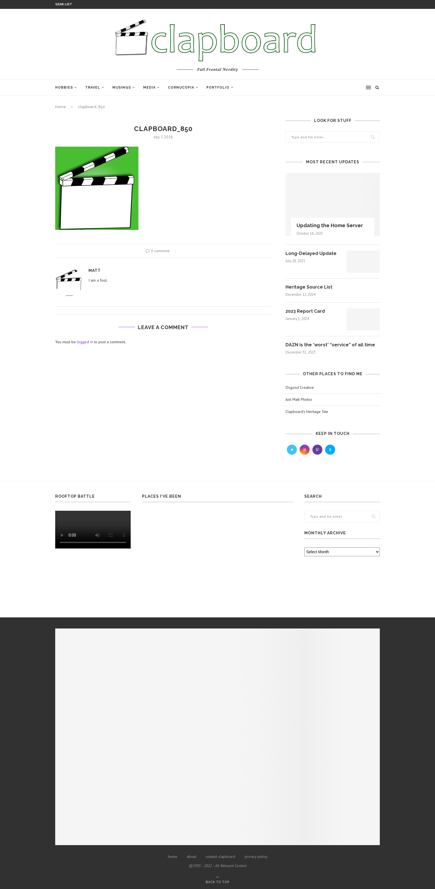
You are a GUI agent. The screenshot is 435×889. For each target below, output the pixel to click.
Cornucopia (181, 87)
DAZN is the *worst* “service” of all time (330, 344)
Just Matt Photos (298, 399)
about (191, 856)
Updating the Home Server (330, 225)
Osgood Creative (299, 387)
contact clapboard (220, 856)
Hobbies (64, 87)
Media (149, 87)
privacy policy (256, 856)
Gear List (63, 4)
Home (60, 107)
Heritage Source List (308, 287)
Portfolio (217, 87)
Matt (94, 270)
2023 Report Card (305, 311)
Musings (121, 87)
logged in (85, 341)
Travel (92, 87)
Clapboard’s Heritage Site (306, 411)
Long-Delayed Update (311, 253)
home (172, 856)
